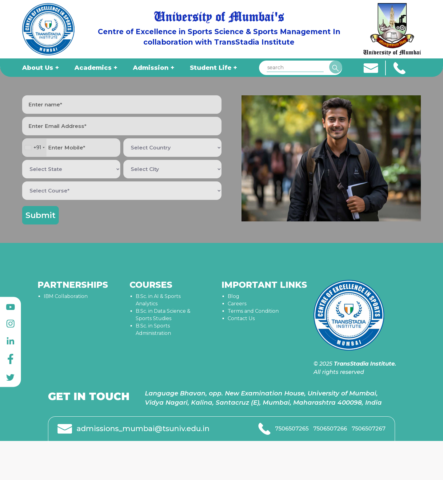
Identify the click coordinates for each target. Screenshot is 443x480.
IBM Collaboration (66, 296)
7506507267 (368, 428)
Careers (237, 304)
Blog (233, 296)
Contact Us (241, 318)
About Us (37, 67)
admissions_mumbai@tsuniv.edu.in (143, 428)
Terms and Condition (253, 311)
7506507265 (292, 428)
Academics (93, 67)
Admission (151, 67)
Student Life (210, 67)
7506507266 (330, 428)
